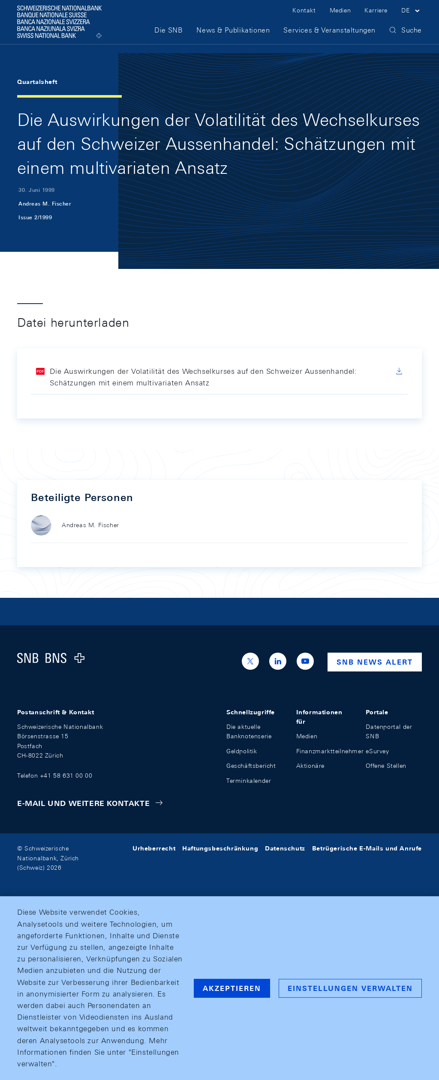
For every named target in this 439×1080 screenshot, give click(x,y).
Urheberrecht (153, 848)
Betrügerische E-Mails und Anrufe (367, 848)
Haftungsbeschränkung (220, 848)
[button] (411, 16)
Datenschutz (285, 848)
